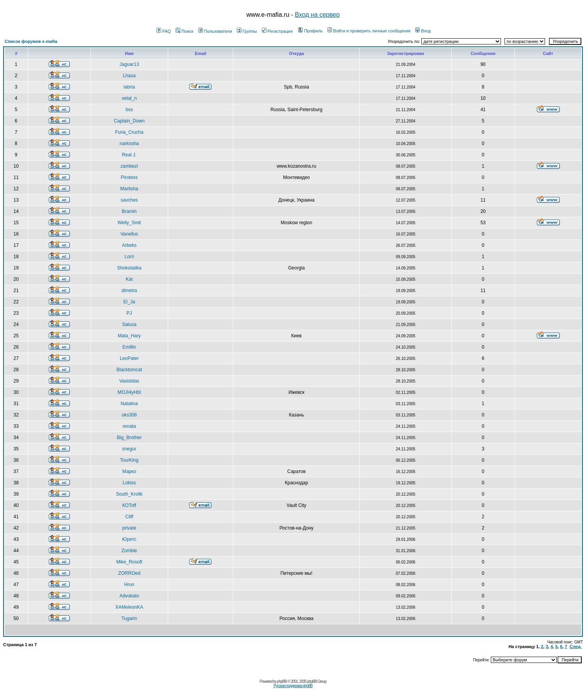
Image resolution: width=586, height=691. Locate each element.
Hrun (129, 584)
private (129, 528)
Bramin (129, 211)
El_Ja (129, 302)
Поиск (184, 31)
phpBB (282, 681)
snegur (129, 449)
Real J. (129, 155)
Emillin (129, 347)
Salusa (129, 324)
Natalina (129, 403)
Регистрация (277, 31)
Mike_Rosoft (129, 562)
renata (129, 426)
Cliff (129, 516)
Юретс (129, 539)
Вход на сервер (317, 14)
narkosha (129, 143)
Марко (130, 471)
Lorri (129, 256)
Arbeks (129, 245)
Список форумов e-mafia (31, 41)
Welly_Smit (129, 222)
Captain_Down (129, 121)
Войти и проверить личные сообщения (368, 30)
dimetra (129, 290)
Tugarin (129, 618)
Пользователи (215, 31)
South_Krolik (129, 494)
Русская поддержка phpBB (293, 686)
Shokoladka (129, 268)
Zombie (129, 550)
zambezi (129, 166)
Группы (247, 31)
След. (576, 646)
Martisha (129, 188)
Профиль (310, 30)
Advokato (129, 596)
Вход (423, 30)
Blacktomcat (129, 369)
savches (129, 200)
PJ (129, 313)
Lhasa (129, 75)
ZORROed (129, 573)
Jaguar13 (129, 64)
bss (129, 109)
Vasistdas (129, 381)
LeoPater (129, 358)
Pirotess (129, 177)
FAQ (163, 31)
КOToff (129, 505)
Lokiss (129, 482)
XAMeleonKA (129, 607)
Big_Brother (129, 437)
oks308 (129, 415)
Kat (129, 279)
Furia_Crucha (129, 132)
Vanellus (129, 234)
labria (129, 87)
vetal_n (129, 98)
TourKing (129, 460)
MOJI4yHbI (129, 392)
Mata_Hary (129, 335)
